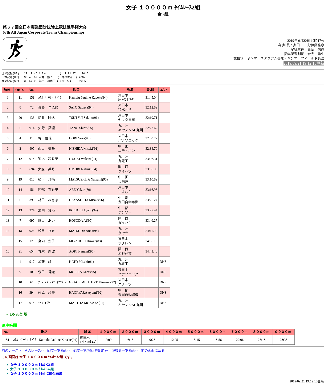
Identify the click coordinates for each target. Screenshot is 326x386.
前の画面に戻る (153, 351)
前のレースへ (12, 351)
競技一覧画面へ (59, 351)
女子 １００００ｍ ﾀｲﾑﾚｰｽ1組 (32, 365)
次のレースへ (34, 351)
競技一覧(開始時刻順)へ (91, 351)
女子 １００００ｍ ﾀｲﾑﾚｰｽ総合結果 (36, 374)
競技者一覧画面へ (125, 351)
